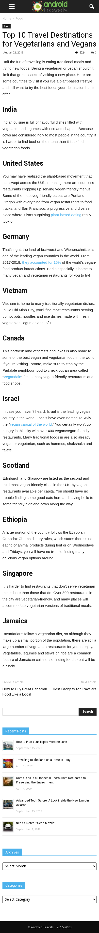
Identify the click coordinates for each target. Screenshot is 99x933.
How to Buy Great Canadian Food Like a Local (24, 692)
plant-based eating (66, 215)
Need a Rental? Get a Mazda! (35, 823)
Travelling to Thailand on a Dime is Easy (43, 760)
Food (6, 26)
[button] (92, 6)
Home (6, 18)
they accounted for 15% (41, 262)
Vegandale (12, 377)
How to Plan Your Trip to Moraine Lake (41, 742)
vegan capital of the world (31, 424)
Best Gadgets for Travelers (75, 689)
